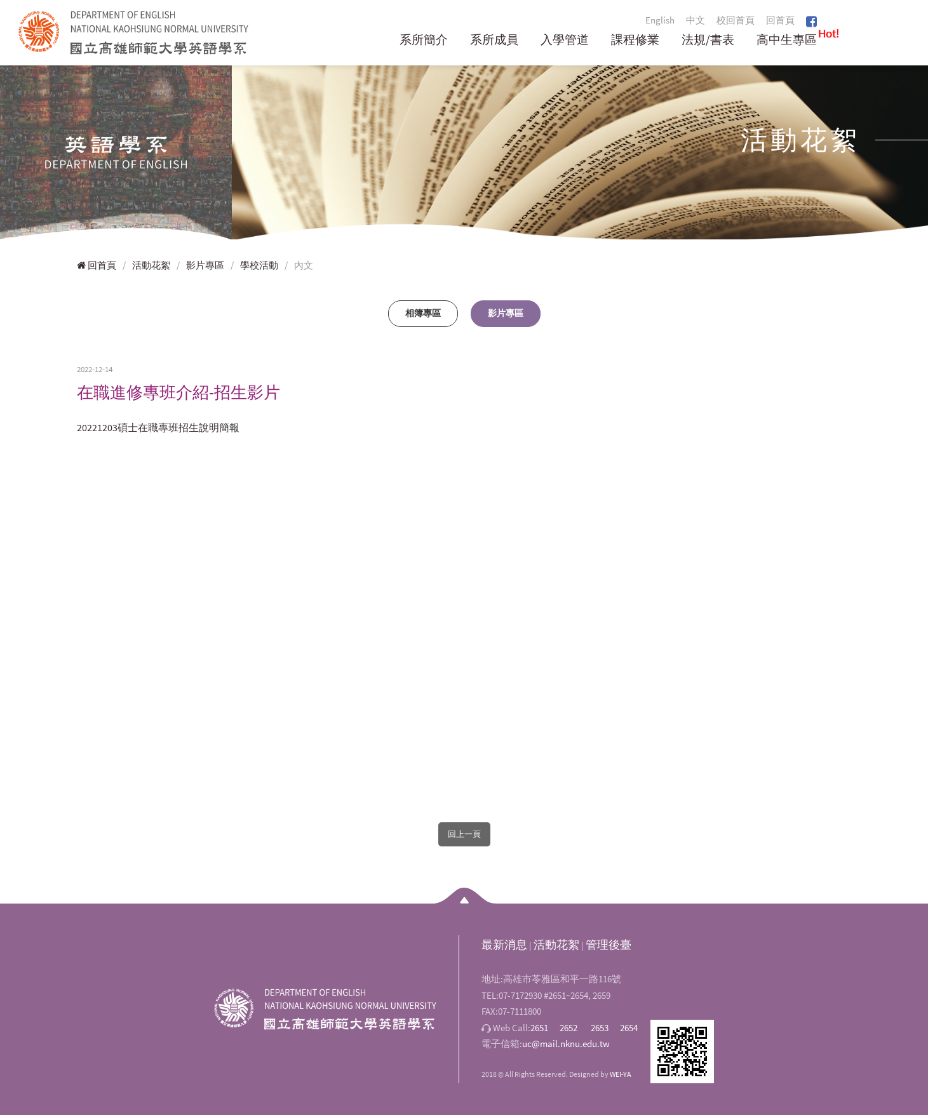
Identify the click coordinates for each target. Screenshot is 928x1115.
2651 (539, 1028)
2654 (629, 1028)
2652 (568, 1028)
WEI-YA (620, 1074)
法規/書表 (708, 40)
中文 (695, 20)
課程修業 (635, 40)
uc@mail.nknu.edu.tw (566, 1044)
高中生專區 (787, 40)
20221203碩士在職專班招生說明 (148, 427)
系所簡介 (424, 40)
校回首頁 (735, 20)
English (660, 20)
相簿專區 (423, 313)
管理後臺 (608, 944)
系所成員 (494, 40)
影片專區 (205, 265)
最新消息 (504, 944)
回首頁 (780, 20)
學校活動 (259, 265)
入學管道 (565, 40)
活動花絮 (151, 265)
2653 (600, 1028)
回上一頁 (464, 834)
